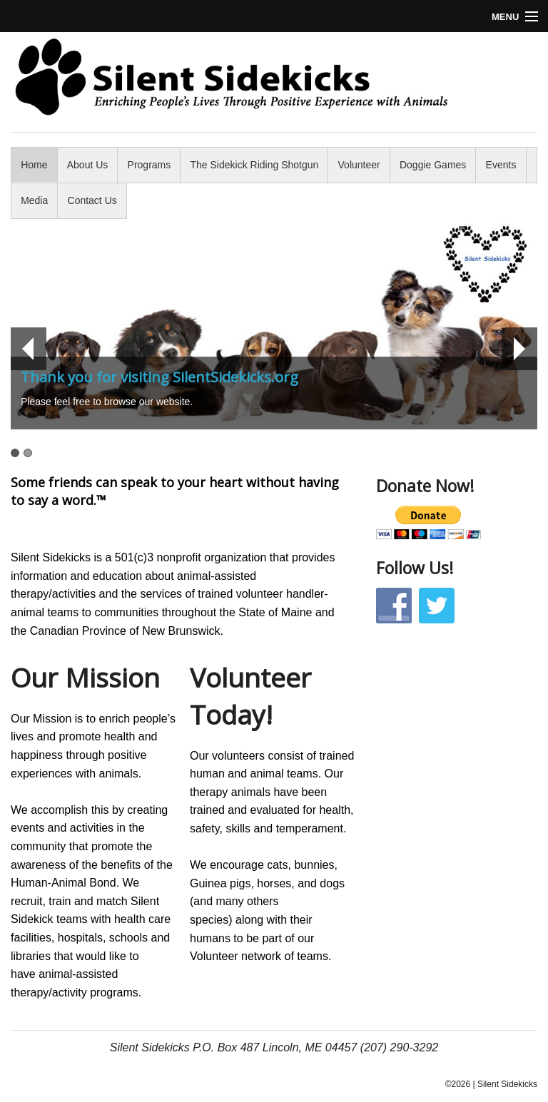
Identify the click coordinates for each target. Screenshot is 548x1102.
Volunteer (359, 164)
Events (501, 164)
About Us (87, 164)
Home (34, 164)
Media (34, 200)
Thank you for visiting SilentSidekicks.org (159, 377)
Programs (149, 164)
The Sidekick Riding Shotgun (255, 164)
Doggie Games (433, 164)
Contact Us (92, 200)
